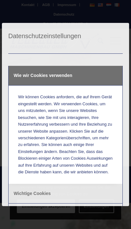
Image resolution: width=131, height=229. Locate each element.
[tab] (65, 76)
